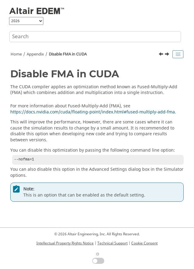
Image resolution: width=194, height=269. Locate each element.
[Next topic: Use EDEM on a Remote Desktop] (167, 55)
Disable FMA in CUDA (68, 54)
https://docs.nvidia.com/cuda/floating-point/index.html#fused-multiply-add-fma (92, 112)
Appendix (35, 54)
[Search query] (95, 36)
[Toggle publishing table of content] (177, 54)
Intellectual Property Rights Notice (65, 243)
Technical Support (112, 243)
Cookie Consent (144, 243)
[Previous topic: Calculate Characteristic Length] (161, 55)
